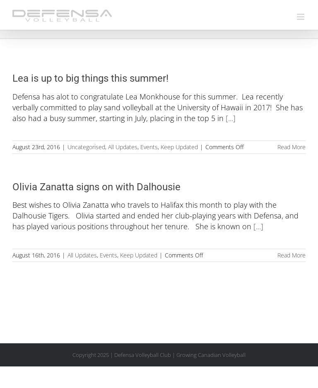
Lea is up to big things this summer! (90, 78)
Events (149, 147)
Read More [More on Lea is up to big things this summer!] (291, 147)
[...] (231, 118)
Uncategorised (86, 147)
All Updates (122, 147)
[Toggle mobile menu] (301, 16)
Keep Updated (179, 147)
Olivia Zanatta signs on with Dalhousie (96, 187)
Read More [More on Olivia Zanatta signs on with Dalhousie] (291, 255)
